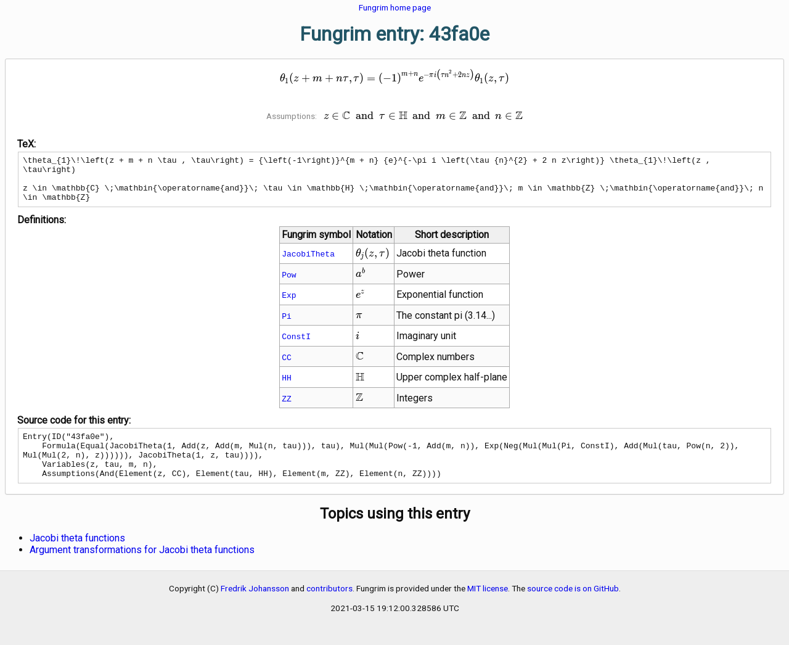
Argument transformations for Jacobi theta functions (142, 568)
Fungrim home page (395, 7)
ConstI (296, 345)
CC (287, 366)
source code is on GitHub (573, 607)
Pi (287, 325)
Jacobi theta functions (77, 556)
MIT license (487, 607)
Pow (289, 283)
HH (287, 386)
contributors (329, 607)
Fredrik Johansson (255, 607)
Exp (289, 304)
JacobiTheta (308, 262)
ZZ (287, 407)
